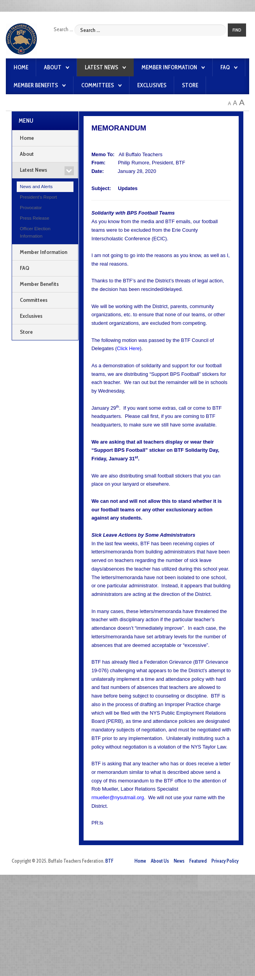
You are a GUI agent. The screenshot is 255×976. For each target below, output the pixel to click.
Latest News (101, 67)
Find (236, 30)
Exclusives (151, 85)
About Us (160, 861)
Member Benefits (36, 85)
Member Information (169, 67)
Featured (198, 861)
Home (21, 67)
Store (190, 85)
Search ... (63, 29)
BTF (109, 861)
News (179, 861)
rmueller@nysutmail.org (117, 797)
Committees (97, 85)
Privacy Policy (225, 861)
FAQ (225, 67)
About (52, 67)
